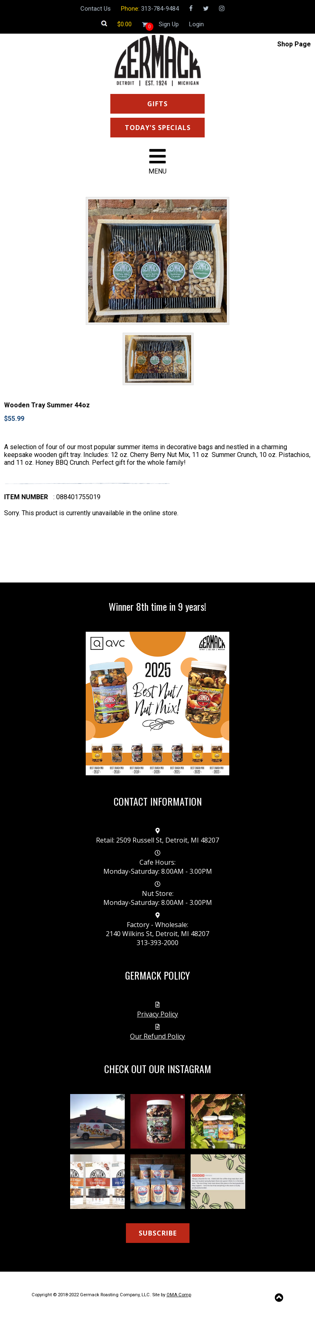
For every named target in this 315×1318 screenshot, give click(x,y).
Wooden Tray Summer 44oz (47, 405)
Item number (26, 497)
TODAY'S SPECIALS (158, 127)
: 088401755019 (76, 497)
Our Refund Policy (157, 1036)
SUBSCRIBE (158, 1233)
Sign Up (169, 24)
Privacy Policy (157, 1014)
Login (196, 24)
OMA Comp (179, 1294)
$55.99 (14, 419)
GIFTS (157, 103)
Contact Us (95, 8)
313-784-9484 (160, 8)
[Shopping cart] (124, 24)
